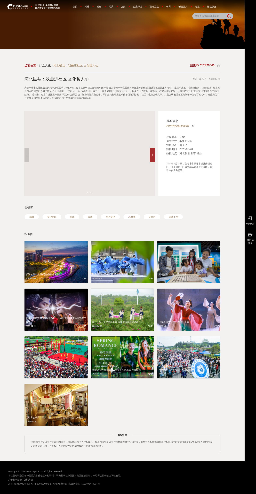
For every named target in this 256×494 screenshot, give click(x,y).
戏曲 (31, 217)
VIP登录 (250, 219)
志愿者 (131, 217)
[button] (152, 155)
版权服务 (211, 6)
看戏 (90, 217)
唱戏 (72, 217)
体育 (168, 6)
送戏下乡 (173, 217)
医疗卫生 (154, 6)
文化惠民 (51, 217)
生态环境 (137, 6)
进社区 (152, 217)
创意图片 (183, 6)
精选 (87, 6)
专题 (197, 6)
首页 (75, 6)
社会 (99, 6)
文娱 (123, 6)
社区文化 (110, 217)
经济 (111, 6)
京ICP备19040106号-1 (39, 483)
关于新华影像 (15, 479)
